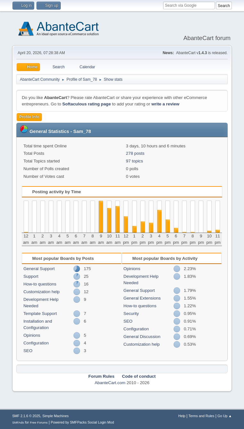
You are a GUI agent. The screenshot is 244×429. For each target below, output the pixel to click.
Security (131, 313)
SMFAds (18, 422)
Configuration (36, 343)
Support (30, 276)
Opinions (31, 335)
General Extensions (142, 298)
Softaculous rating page (86, 104)
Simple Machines (55, 416)
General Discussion (142, 336)
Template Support (40, 313)
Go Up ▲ (224, 416)
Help (181, 416)
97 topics (134, 161)
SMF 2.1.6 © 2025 (26, 416)
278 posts (135, 153)
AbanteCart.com (110, 382)
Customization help (41, 291)
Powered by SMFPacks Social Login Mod (82, 422)
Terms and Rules (201, 416)
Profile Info (29, 117)
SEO (27, 350)
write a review (165, 104)
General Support (39, 268)
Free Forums (39, 422)
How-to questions (39, 284)
